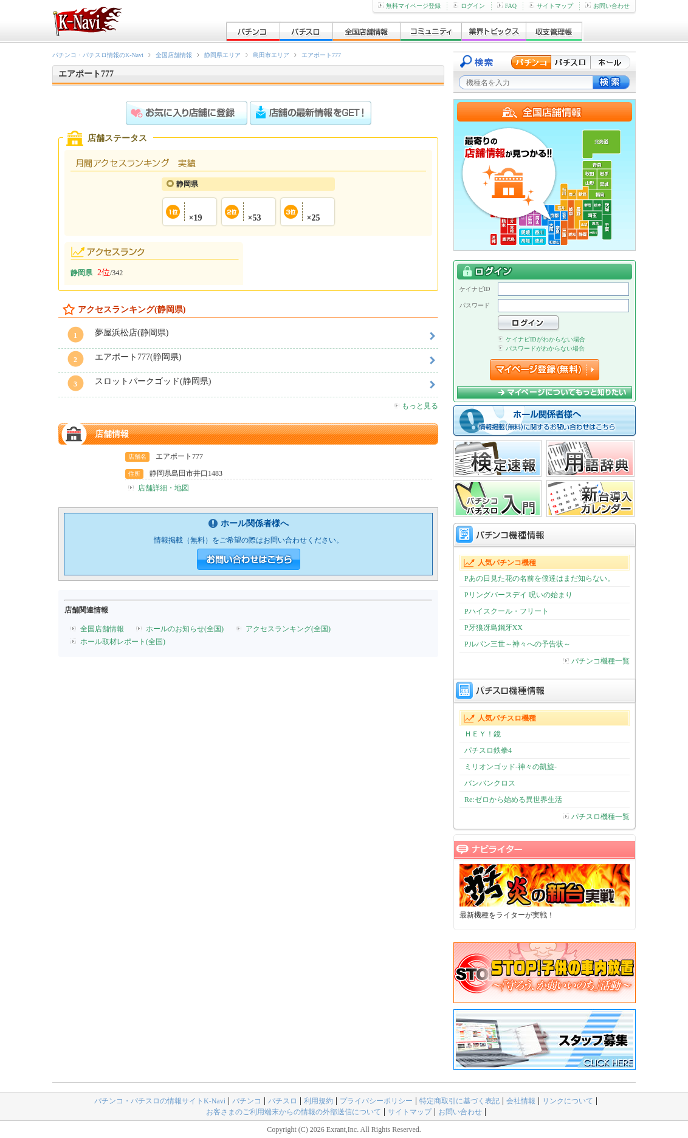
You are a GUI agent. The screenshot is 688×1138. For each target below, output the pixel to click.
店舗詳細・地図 (163, 488)
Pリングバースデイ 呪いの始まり (518, 595)
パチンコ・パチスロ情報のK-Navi (97, 55)
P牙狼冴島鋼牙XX (493, 627)
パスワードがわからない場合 (541, 348)
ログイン (469, 5)
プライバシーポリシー (376, 1101)
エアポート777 (321, 55)
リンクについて (567, 1101)
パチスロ (282, 1101)
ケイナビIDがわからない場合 (541, 339)
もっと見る (416, 406)
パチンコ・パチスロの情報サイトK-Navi (159, 1101)
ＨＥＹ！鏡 (482, 734)
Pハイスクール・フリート (506, 611)
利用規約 (318, 1101)
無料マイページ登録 (409, 5)
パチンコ (246, 1101)
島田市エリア (271, 55)
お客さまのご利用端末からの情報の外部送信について (293, 1112)
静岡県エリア (222, 55)
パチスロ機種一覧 (596, 816)
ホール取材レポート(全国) (122, 641)
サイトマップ (551, 5)
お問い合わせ (607, 5)
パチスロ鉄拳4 (488, 750)
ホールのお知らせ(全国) (185, 629)
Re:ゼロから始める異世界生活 (513, 799)
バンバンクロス (489, 783)
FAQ (507, 5)
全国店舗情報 (174, 55)
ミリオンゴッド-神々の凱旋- (510, 767)
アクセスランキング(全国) (288, 629)
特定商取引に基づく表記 (459, 1101)
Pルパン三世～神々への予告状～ (517, 644)
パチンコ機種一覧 (596, 661)
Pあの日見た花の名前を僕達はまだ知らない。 (539, 578)
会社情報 (520, 1101)
